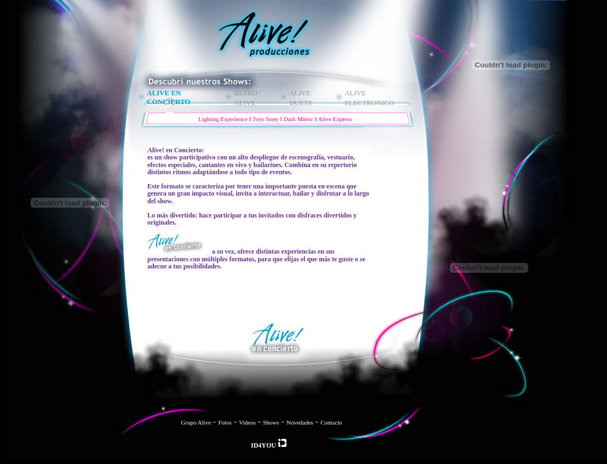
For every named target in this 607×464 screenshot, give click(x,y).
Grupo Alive (196, 422)
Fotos (224, 422)
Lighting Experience (223, 119)
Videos (247, 422)
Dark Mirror (298, 119)
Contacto (331, 422)
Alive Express (335, 119)
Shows (271, 422)
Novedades (300, 422)
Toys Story (266, 119)
